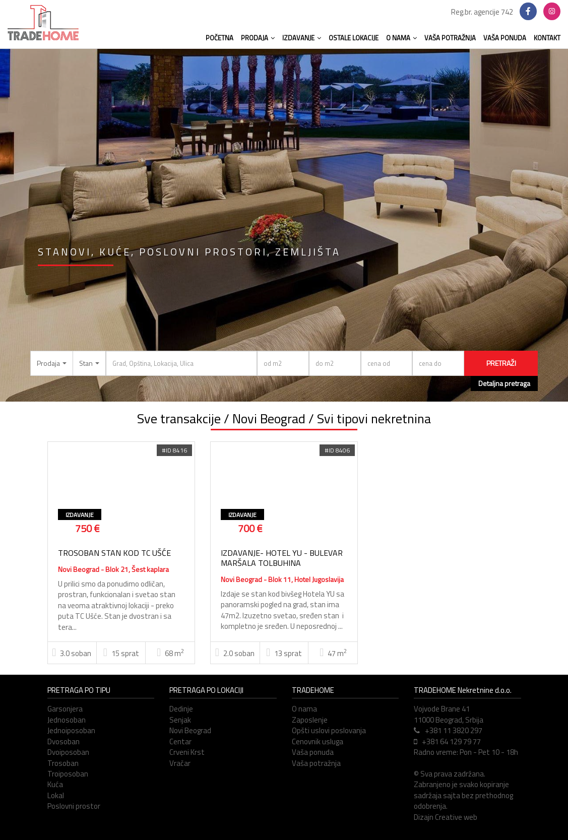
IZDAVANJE (301, 38)
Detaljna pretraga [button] (504, 383)
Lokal (55, 795)
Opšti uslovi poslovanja (329, 730)
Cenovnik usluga (317, 741)
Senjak (180, 720)
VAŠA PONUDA (504, 38)
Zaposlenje (310, 720)
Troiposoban (67, 774)
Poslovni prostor (73, 806)
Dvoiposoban (68, 752)
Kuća (55, 784)
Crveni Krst (187, 752)
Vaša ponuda (313, 752)
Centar (180, 741)
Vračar (180, 763)
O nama (304, 709)
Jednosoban (66, 720)
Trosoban (63, 763)
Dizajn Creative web (445, 817)
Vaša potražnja (316, 763)
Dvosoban (63, 741)
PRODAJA (258, 38)
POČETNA (219, 38)
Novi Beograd (190, 730)
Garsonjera (65, 709)
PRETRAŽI (501, 363)
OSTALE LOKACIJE (353, 38)
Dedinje (181, 709)
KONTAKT (547, 38)
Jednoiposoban (71, 730)
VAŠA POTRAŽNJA (450, 38)
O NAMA (401, 38)
